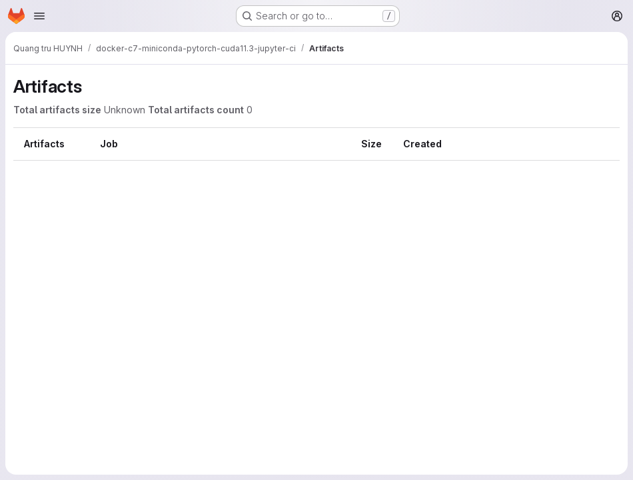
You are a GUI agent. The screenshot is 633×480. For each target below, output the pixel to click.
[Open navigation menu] (39, 16)
